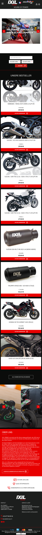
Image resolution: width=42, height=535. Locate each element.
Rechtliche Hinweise (27, 508)
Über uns (7, 432)
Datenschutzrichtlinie (27, 509)
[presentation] (3, 406)
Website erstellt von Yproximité (30, 512)
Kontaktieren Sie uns (27, 505)
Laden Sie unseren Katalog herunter (15, 471)
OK (21, 533)
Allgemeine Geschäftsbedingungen (30, 506)
